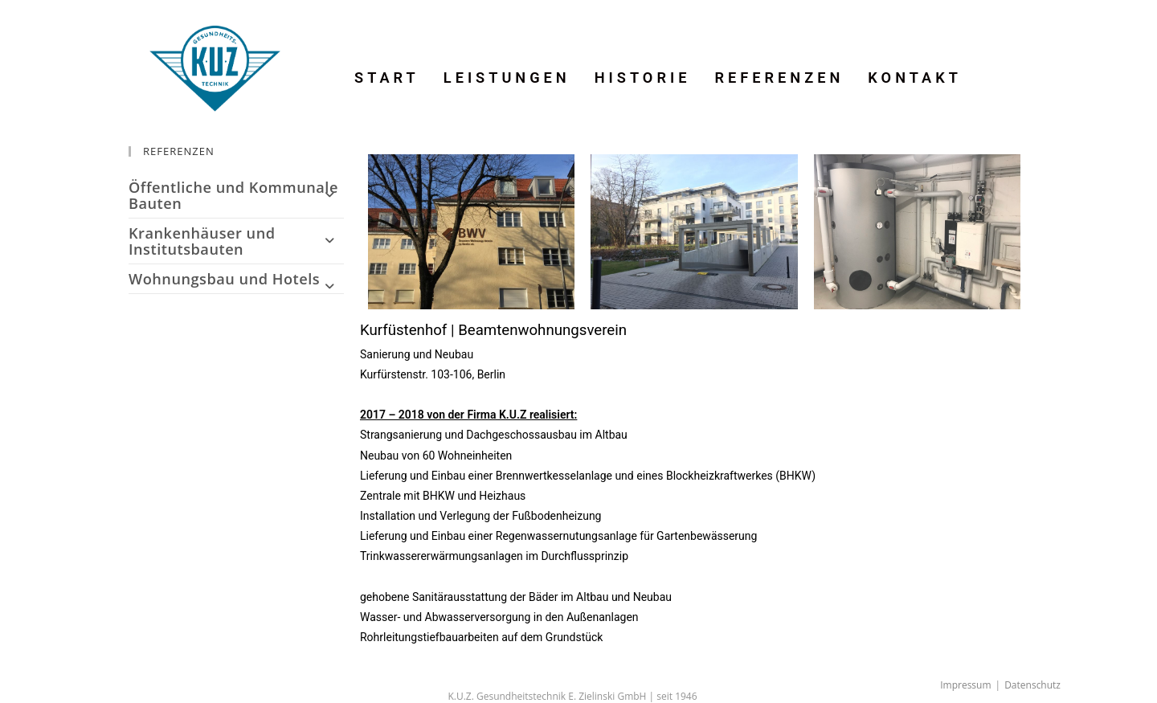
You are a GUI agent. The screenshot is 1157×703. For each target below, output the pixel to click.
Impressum (965, 685)
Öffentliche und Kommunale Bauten (236, 195)
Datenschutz (1032, 685)
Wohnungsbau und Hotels (236, 278)
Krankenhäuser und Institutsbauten (236, 241)
